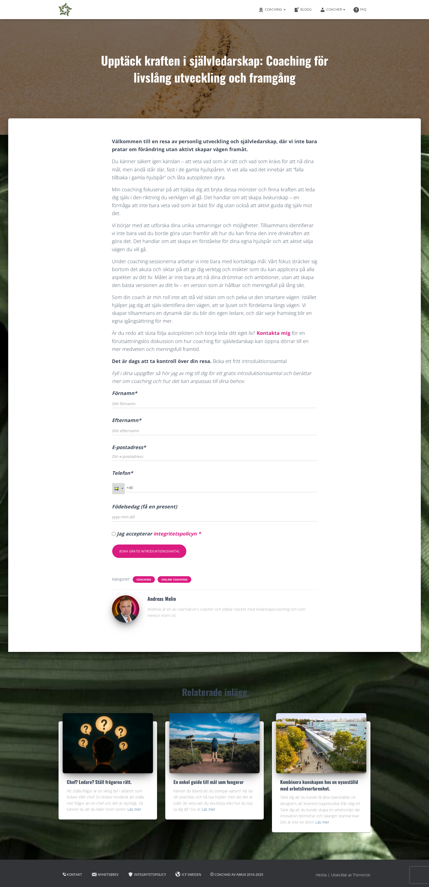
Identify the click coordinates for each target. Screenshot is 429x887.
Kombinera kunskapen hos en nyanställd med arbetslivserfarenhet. (319, 785)
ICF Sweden (188, 874)
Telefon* (122, 473)
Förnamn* (124, 393)
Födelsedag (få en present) (144, 506)
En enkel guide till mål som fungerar (208, 781)
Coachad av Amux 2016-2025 (236, 874)
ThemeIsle (361, 874)
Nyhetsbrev (104, 874)
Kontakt (72, 874)
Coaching (272, 10)
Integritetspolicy (147, 874)
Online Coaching (174, 579)
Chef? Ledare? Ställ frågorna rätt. (99, 781)
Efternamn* (126, 420)
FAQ (359, 10)
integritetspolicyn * (177, 533)
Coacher (332, 10)
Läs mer (134, 809)
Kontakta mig (273, 333)
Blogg (303, 10)
